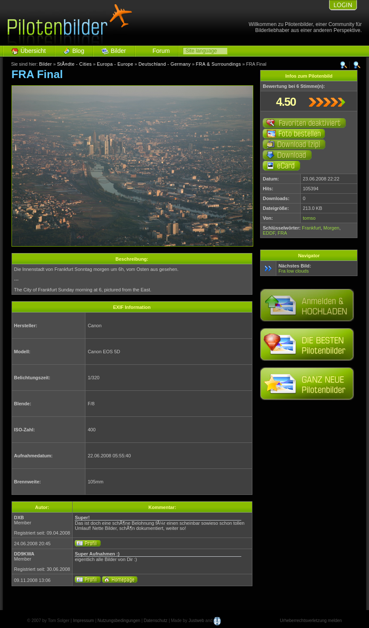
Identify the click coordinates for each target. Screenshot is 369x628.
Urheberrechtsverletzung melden (311, 620)
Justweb (196, 620)
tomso (309, 218)
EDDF (269, 233)
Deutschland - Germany (164, 64)
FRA (282, 233)
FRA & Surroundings (218, 64)
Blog (78, 50)
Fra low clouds (293, 270)
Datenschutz (156, 620)
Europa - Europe (115, 64)
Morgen (331, 227)
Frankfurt (311, 227)
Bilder (118, 50)
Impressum (83, 620)
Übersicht (33, 50)
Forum (161, 50)
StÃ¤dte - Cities (74, 64)
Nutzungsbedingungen (118, 620)
